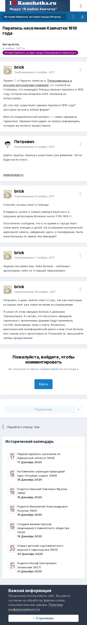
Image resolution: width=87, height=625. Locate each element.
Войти (43, 384)
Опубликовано (34, 72)
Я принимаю (43, 618)
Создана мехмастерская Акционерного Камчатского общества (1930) (43, 528)
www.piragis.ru (13, 175)
